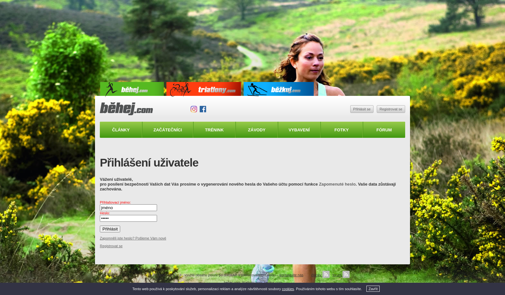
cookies (288, 289)
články (320, 275)
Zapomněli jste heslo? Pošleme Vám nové (133, 238)
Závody (257, 129)
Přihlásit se (362, 109)
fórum (341, 275)
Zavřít (373, 289)
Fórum (384, 129)
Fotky (341, 129)
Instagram (193, 109)
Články (121, 129)
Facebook (202, 109)
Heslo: (105, 213)
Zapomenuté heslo (337, 184)
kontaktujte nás (291, 275)
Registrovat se (391, 109)
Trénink (214, 129)
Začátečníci (167, 129)
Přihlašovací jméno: (115, 202)
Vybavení (299, 129)
